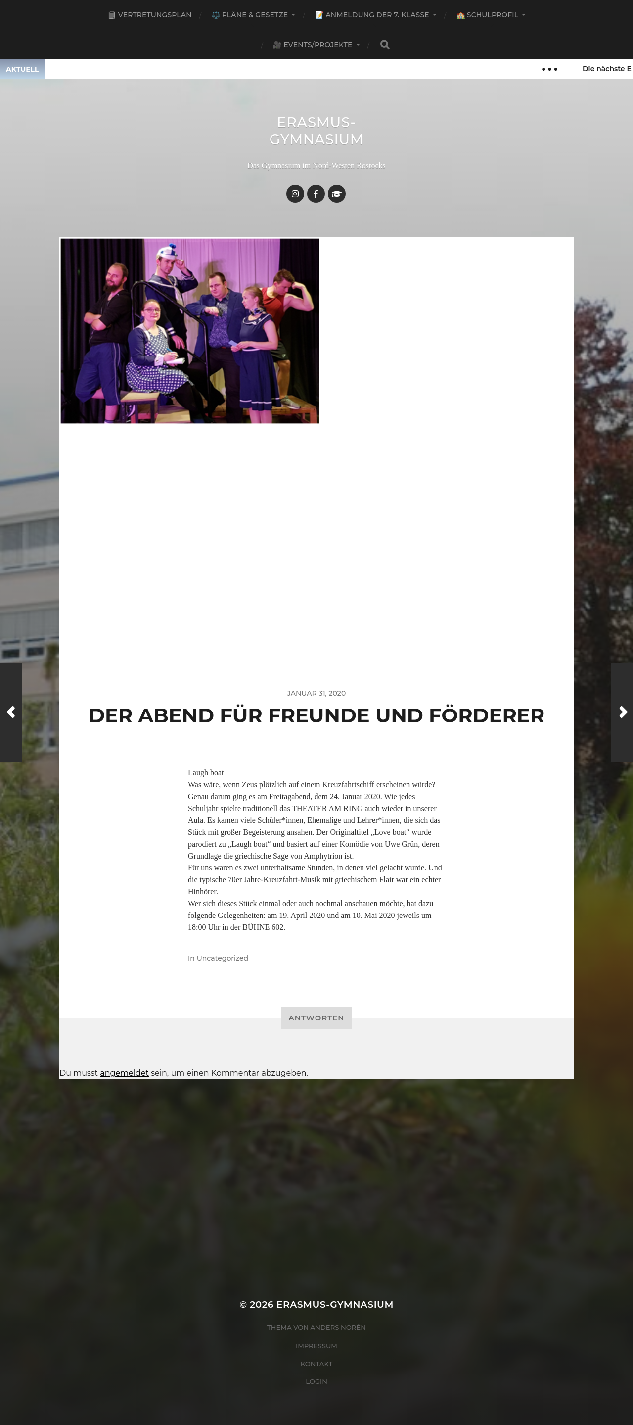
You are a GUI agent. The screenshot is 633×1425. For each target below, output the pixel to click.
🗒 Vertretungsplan (149, 14)
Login (316, 1381)
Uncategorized (222, 958)
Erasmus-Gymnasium (317, 131)
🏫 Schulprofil (487, 14)
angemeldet (124, 1073)
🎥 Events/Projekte (312, 44)
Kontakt (317, 1364)
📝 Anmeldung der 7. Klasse (372, 14)
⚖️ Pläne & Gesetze (250, 14)
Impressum (316, 1346)
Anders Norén (338, 1327)
